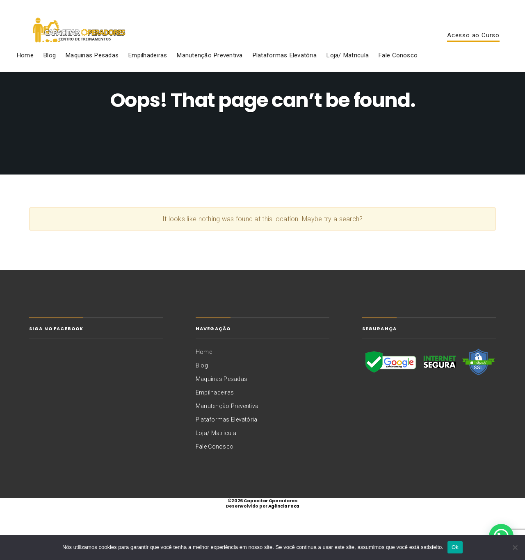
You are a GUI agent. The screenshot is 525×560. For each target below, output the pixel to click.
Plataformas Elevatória (284, 67)
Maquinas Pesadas (92, 67)
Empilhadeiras (147, 67)
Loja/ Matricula (347, 67)
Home (25, 67)
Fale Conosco (398, 67)
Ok (455, 547)
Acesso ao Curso (473, 41)
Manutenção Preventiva (209, 67)
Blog (49, 67)
